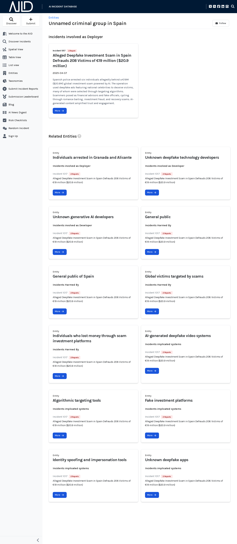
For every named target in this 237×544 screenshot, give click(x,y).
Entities (54, 17)
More (59, 110)
